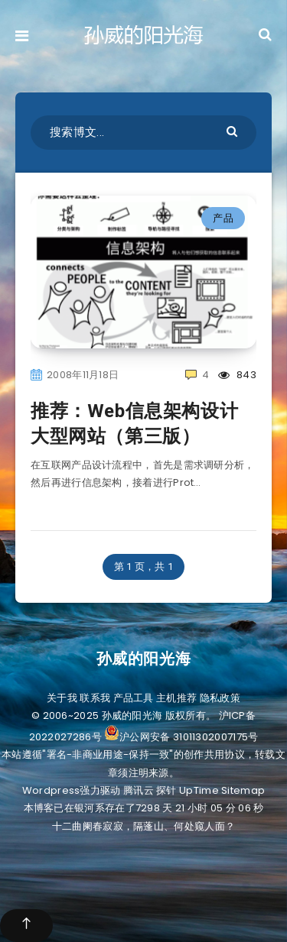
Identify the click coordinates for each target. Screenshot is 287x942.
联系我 (95, 698)
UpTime (199, 790)
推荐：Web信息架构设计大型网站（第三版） (134, 423)
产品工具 (133, 698)
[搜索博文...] (143, 132)
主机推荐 (176, 698)
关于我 (62, 698)
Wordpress (51, 790)
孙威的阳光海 (143, 658)
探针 (166, 790)
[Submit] (234, 130)
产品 (223, 218)
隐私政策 (220, 698)
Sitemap (243, 790)
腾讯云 (138, 790)
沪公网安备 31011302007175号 (181, 737)
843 (237, 374)
